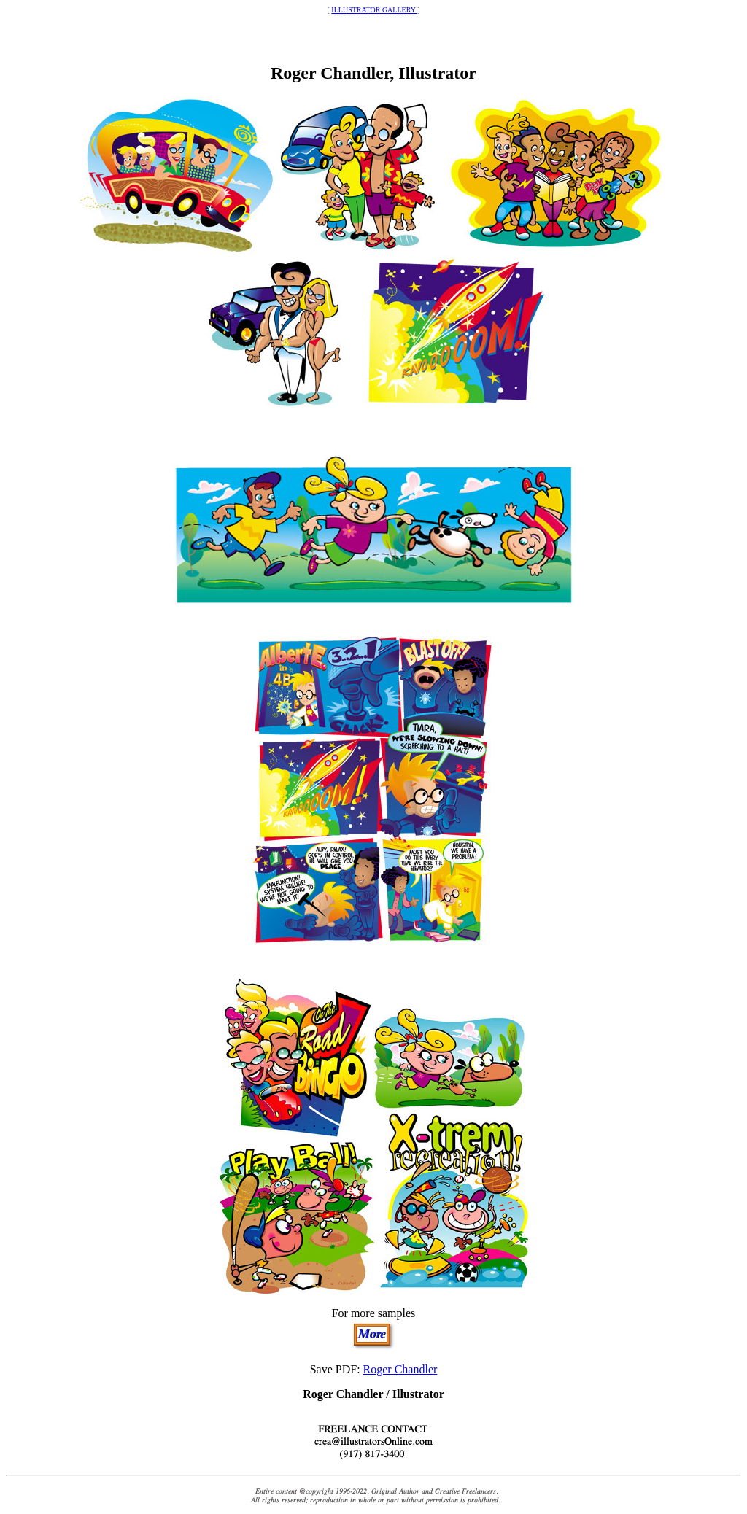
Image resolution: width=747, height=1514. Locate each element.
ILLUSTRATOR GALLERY (374, 10)
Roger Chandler (400, 1369)
